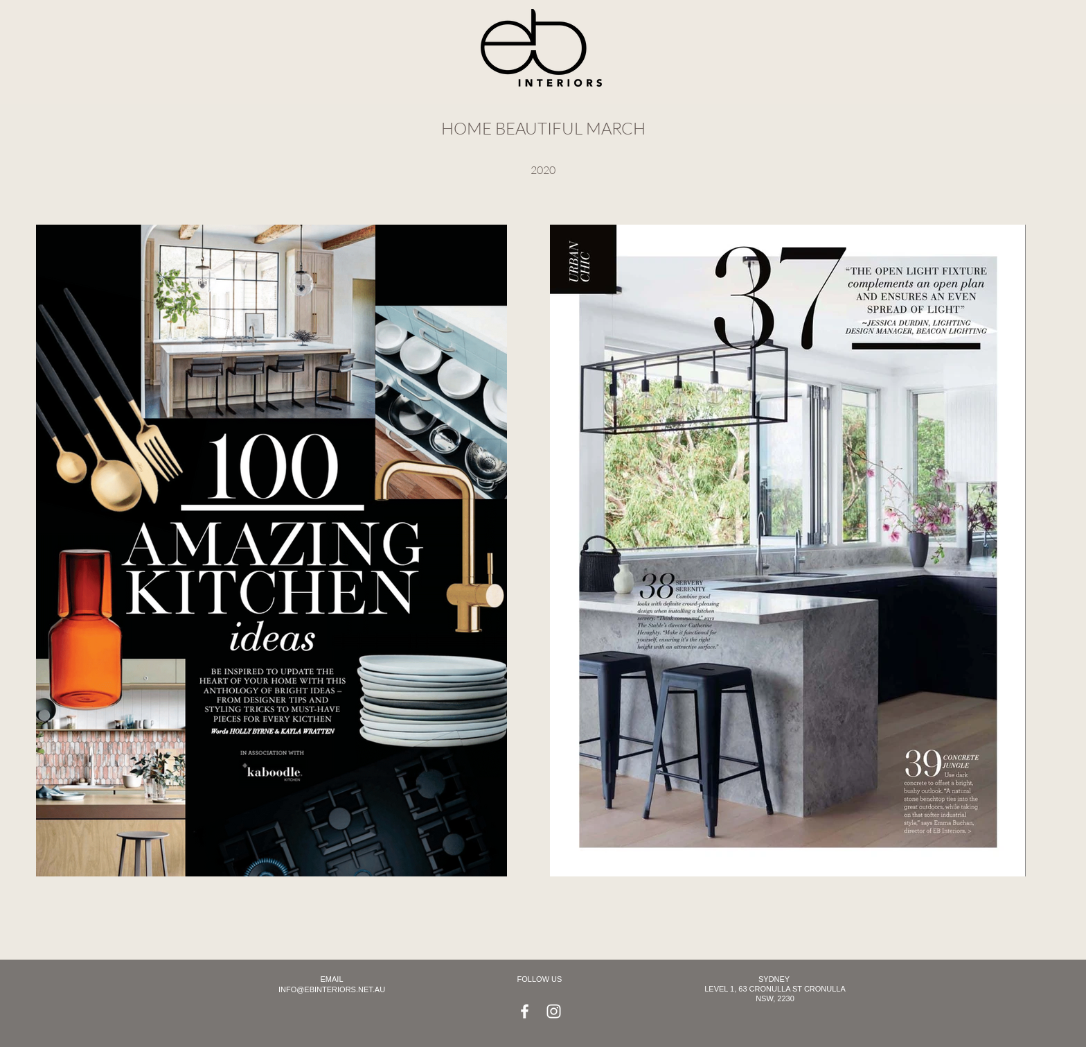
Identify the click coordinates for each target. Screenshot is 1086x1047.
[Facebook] (524, 1011)
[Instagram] (553, 1011)
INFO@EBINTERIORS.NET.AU (331, 989)
